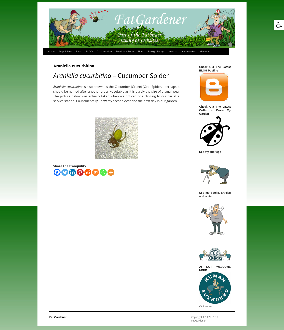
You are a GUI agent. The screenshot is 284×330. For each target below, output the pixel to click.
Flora (141, 51)
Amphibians (65, 51)
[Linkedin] (72, 172)
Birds (79, 51)
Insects (173, 51)
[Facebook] (57, 172)
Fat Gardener (57, 317)
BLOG (89, 51)
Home (51, 51)
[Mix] (95, 172)
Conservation (104, 51)
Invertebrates (188, 51)
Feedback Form (125, 51)
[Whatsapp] (103, 172)
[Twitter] (64, 172)
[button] (279, 25)
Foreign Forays (156, 51)
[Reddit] (87, 172)
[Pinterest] (80, 172)
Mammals (205, 51)
